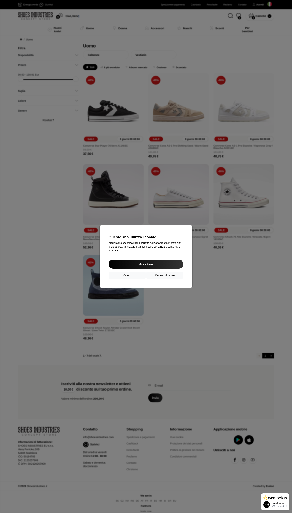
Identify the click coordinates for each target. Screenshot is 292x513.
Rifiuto (127, 275)
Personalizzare (165, 275)
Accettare (146, 264)
